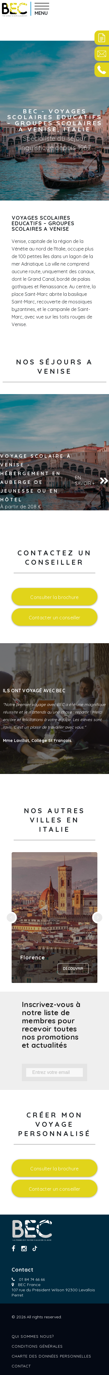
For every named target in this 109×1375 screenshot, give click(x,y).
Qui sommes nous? (33, 1336)
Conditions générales (37, 1346)
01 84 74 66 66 (32, 1279)
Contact (21, 1366)
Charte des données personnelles (51, 1356)
